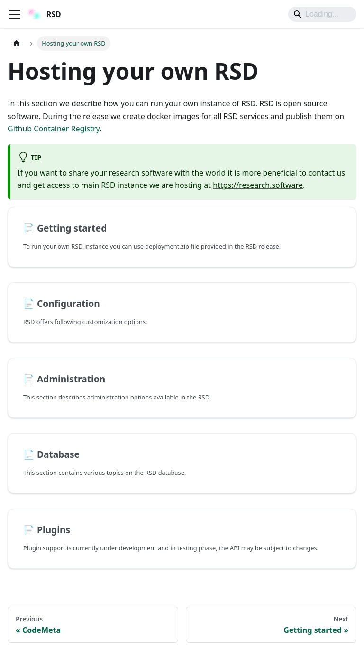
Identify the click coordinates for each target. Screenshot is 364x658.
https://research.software (258, 185)
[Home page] (17, 43)
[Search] (322, 14)
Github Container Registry (54, 128)
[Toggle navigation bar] (15, 14)
